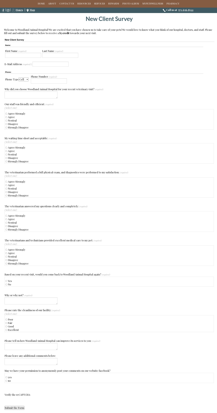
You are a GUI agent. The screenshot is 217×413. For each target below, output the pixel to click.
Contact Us (66, 3)
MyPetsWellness (152, 3)
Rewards (113, 3)
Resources (84, 3)
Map (32, 10)
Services (99, 3)
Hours (19, 10)
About (52, 3)
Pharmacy (172, 3)
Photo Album (130, 3)
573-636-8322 (185, 10)
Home (41, 3)
